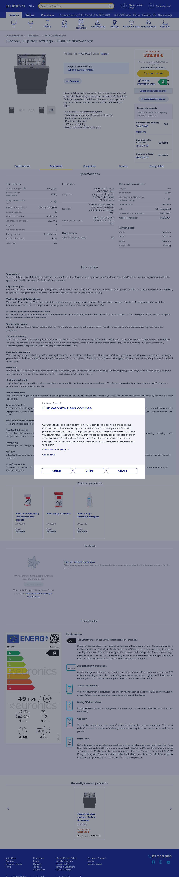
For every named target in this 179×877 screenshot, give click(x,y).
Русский (57, 403)
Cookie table (48, 454)
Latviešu (46, 403)
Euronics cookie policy (56, 449)
